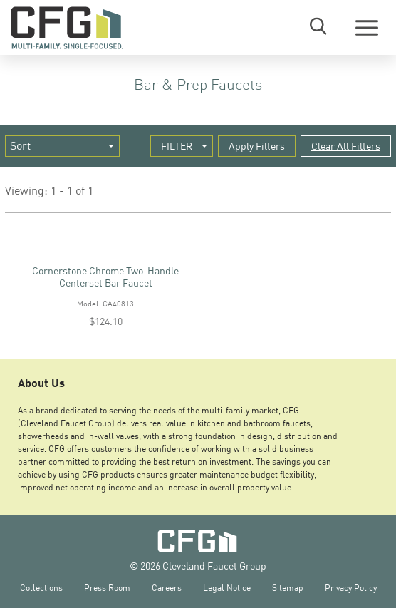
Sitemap (287, 587)
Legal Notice (227, 587)
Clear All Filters (345, 146)
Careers (167, 587)
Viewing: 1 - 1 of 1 (49, 190)
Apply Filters (257, 146)
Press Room (107, 587)
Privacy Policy (351, 587)
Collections (41, 587)
